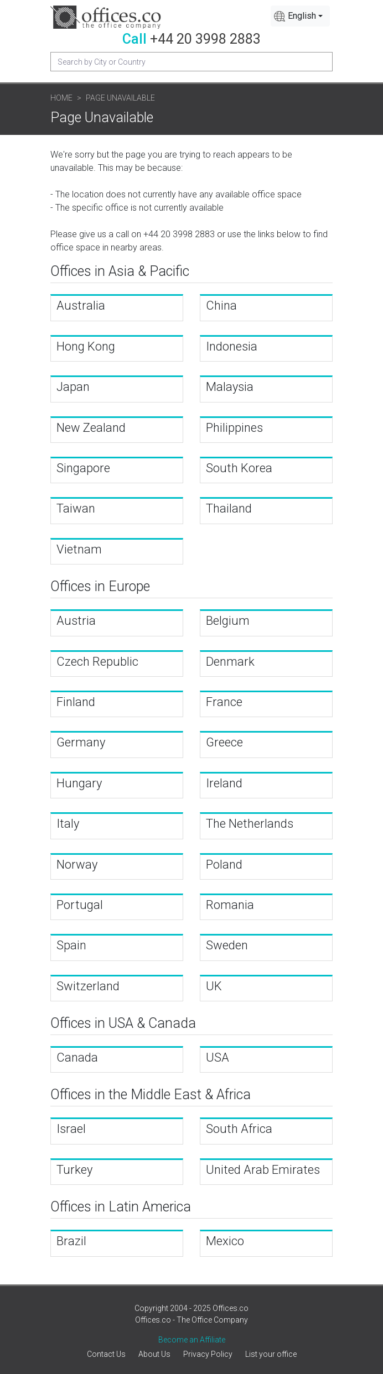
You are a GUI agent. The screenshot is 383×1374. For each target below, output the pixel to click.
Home (61, 97)
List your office (271, 1354)
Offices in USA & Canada (123, 1023)
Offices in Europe (100, 586)
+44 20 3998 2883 (205, 39)
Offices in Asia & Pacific (119, 271)
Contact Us (106, 1354)
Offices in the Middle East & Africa (150, 1094)
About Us (154, 1354)
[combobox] (300, 16)
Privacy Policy (207, 1354)
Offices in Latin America (120, 1207)
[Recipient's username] (191, 61)
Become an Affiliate (191, 1339)
